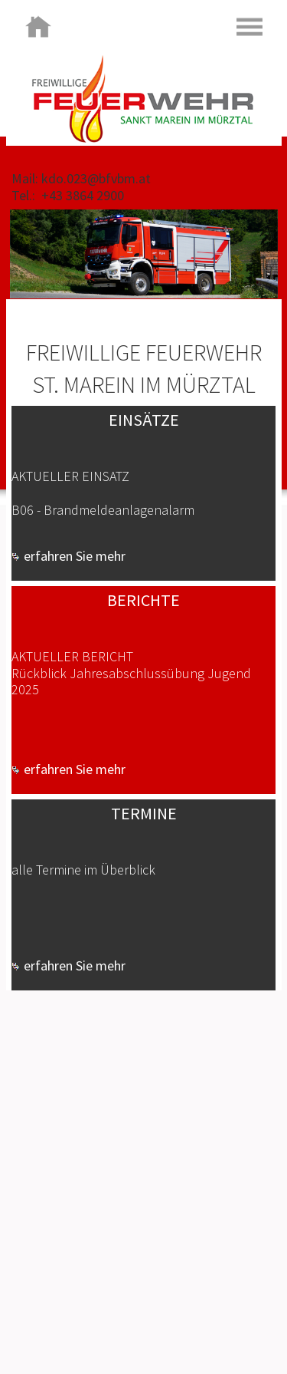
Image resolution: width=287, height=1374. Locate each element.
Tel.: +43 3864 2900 (67, 195)
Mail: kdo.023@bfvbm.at (81, 178)
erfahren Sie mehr (68, 556)
